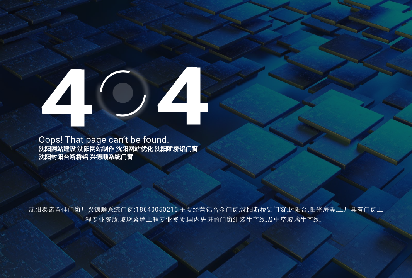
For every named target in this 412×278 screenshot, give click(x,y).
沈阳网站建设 (57, 149)
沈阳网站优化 (134, 149)
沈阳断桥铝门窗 (176, 149)
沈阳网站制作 (95, 149)
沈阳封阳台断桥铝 (63, 157)
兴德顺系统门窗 (111, 157)
